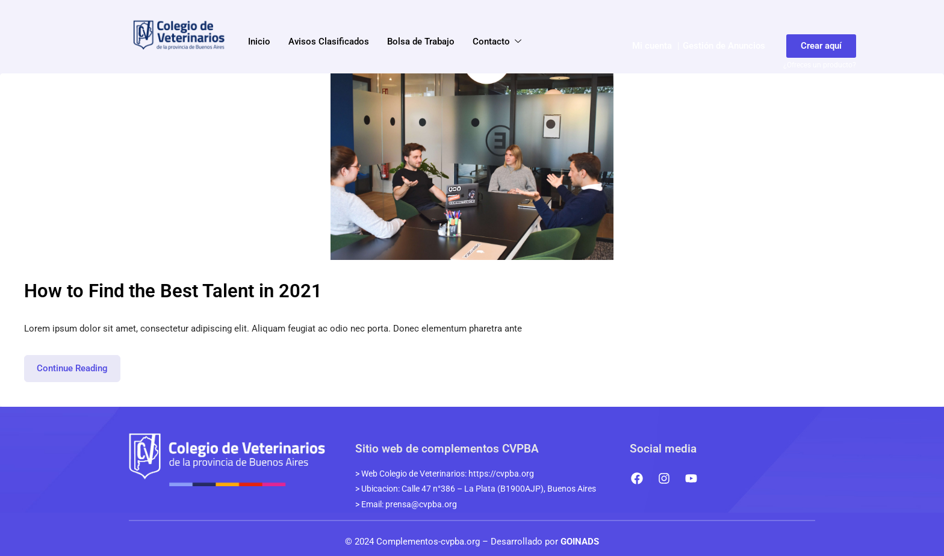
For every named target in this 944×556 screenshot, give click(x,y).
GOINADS (579, 541)
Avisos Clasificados (328, 41)
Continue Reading (78, 364)
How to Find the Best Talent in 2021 (173, 291)
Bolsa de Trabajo (421, 41)
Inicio (259, 41)
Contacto (498, 42)
